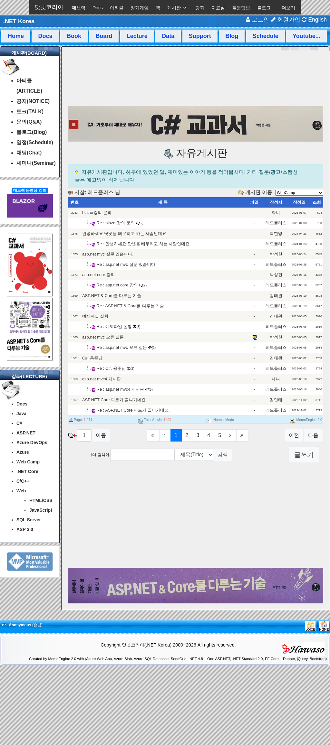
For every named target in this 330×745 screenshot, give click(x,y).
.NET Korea (18, 21)
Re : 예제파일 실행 (114, 326)
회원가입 (285, 19)
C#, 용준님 (92, 358)
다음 (313, 435)
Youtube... (306, 36)
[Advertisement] (196, 515)
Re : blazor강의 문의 (116, 222)
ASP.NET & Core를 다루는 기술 (111, 295)
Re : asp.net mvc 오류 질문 (122, 347)
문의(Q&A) (29, 122)
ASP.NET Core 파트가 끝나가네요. (114, 399)
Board (103, 36)
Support (200, 36)
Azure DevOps (31, 442)
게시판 (174, 7)
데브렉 (78, 7)
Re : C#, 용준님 (112, 368)
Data (168, 36)
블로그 (264, 7)
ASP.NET (25, 432)
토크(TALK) (30, 111)
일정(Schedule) (34, 142)
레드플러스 (100, 192)
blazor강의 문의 (97, 212)
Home (16, 36)
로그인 (257, 19)
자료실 (218, 7)
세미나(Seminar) (36, 163)
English (314, 19)
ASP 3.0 (24, 529)
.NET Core (27, 471)
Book (74, 36)
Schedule (265, 36)
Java (21, 413)
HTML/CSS (41, 500)
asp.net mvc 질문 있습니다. (107, 254)
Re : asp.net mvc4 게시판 (120, 389)
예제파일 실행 (95, 316)
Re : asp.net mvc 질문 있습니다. (127, 264)
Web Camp (28, 461)
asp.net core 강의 (98, 274)
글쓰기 (304, 454)
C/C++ (22, 481)
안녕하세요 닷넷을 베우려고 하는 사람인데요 (124, 233)
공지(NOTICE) (33, 101)
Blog (231, 36)
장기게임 (140, 7)
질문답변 (241, 7)
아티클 (116, 7)
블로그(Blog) (31, 132)
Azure (22, 452)
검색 (223, 454)
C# (19, 423)
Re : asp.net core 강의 (117, 285)
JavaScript (40, 510)
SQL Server (28, 519)
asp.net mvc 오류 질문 (103, 337)
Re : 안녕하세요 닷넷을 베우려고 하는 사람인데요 (143, 243)
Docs (97, 7)
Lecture (137, 36)
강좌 (199, 7)
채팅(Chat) (29, 152)
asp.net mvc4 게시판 (101, 379)
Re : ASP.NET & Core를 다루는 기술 (130, 305)
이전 (294, 435)
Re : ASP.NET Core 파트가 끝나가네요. (133, 410)
